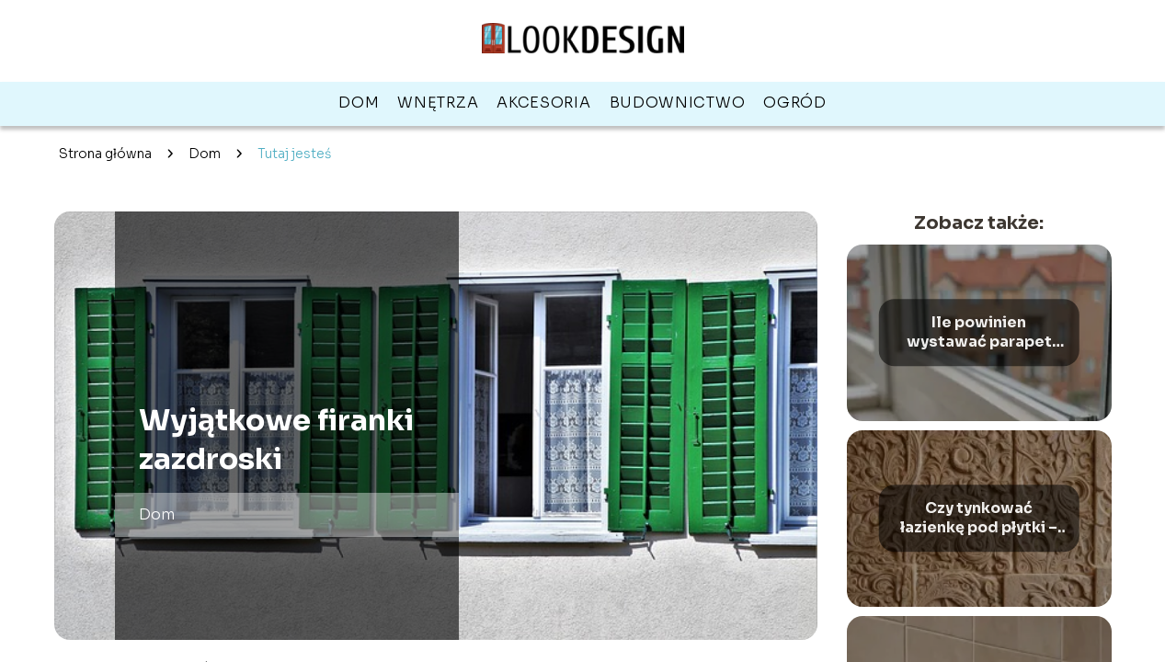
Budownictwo (678, 102)
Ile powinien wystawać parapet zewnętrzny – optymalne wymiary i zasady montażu (979, 333)
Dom (358, 102)
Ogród (795, 102)
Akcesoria (543, 102)
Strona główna (105, 153)
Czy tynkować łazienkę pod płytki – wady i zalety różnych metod (979, 518)
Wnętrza (437, 102)
